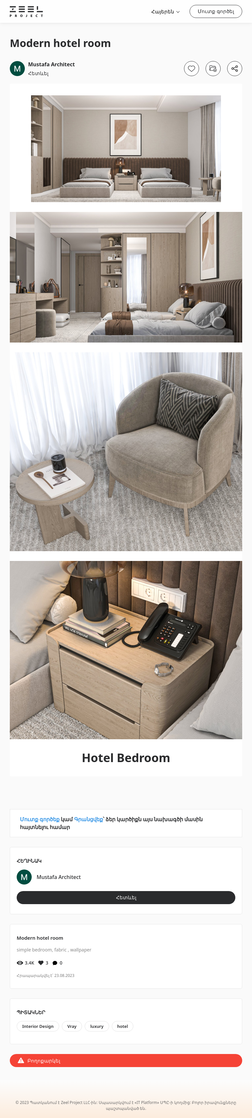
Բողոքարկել (43, 1060)
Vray (71, 1026)
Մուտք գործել (216, 11)
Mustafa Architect (51, 64)
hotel (122, 1026)
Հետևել (38, 73)
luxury (96, 1026)
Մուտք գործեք (39, 819)
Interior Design (38, 1026)
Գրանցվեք (88, 819)
